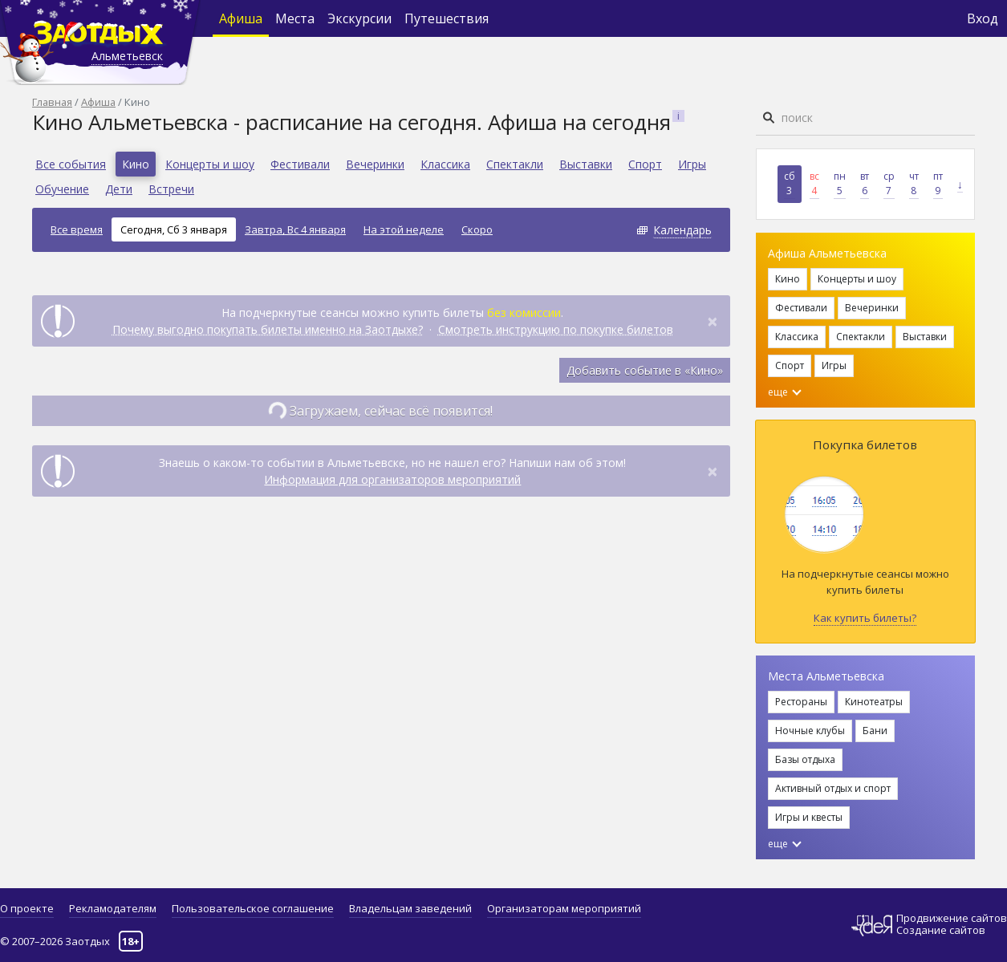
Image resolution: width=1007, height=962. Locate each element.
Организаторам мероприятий (564, 908)
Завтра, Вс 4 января (295, 229)
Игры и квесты (809, 817)
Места (295, 18)
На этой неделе (403, 229)
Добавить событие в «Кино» (644, 370)
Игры (692, 164)
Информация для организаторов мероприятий (392, 479)
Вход (982, 18)
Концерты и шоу (209, 164)
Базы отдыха (805, 759)
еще (785, 392)
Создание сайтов (940, 930)
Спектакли (514, 164)
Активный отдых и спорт (833, 788)
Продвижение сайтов (951, 918)
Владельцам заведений (410, 908)
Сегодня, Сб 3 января (173, 229)
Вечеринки (375, 164)
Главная (52, 102)
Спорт (645, 164)
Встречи (171, 189)
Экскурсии (359, 18)
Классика (445, 164)
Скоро (477, 229)
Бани (875, 730)
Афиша (240, 18)
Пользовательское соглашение (253, 908)
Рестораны (801, 701)
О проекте (27, 908)
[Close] (712, 321)
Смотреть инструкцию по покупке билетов (555, 329)
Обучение (62, 189)
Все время (77, 229)
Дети (118, 189)
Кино (135, 164)
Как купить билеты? (865, 618)
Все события (70, 164)
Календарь (682, 229)
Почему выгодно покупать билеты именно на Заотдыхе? (267, 329)
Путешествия (446, 18)
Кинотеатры (874, 701)
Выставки (585, 164)
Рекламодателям (112, 908)
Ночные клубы (810, 730)
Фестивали (300, 164)
